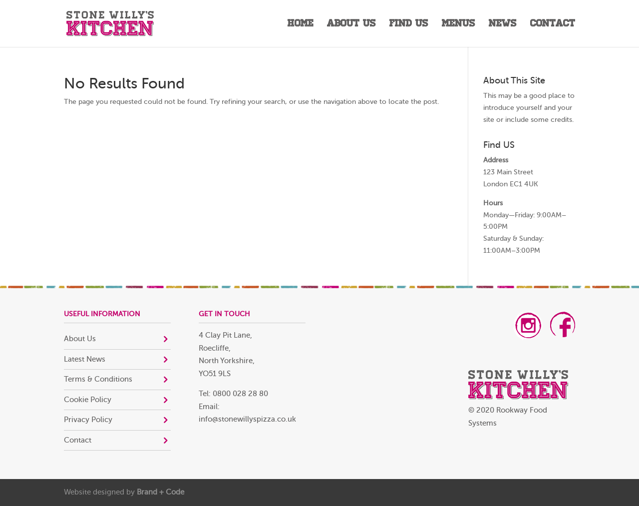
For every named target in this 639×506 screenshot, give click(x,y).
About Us (351, 24)
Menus (458, 24)
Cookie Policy (87, 400)
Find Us (408, 24)
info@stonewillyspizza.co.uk (247, 419)
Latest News (84, 359)
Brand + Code (160, 492)
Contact (552, 24)
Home (301, 24)
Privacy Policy (88, 420)
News (503, 24)
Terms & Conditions (98, 379)
